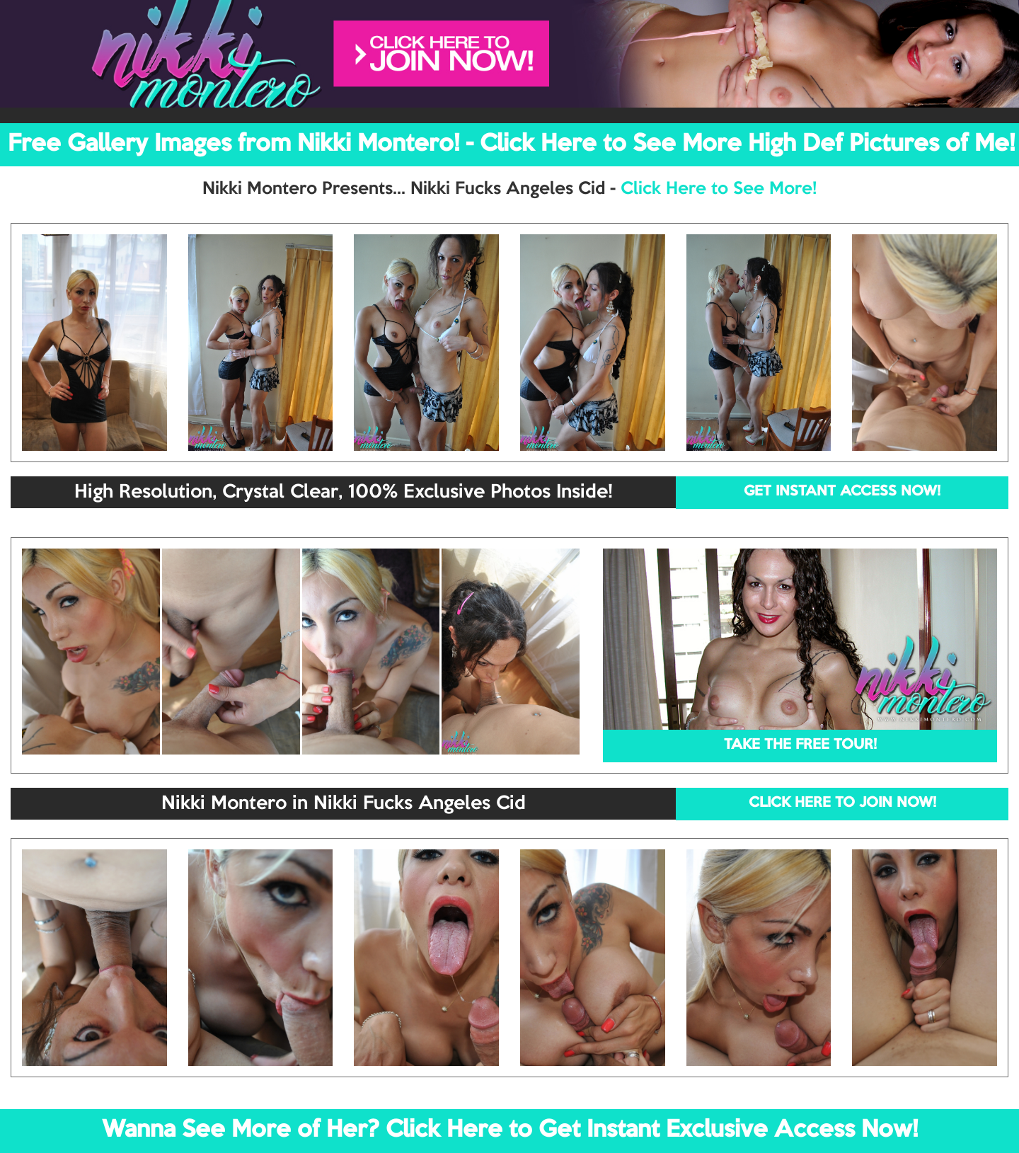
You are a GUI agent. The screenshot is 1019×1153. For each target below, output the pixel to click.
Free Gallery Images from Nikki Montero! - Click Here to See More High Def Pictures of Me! (511, 144)
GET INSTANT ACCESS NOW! (842, 492)
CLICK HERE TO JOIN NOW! (842, 803)
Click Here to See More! (719, 189)
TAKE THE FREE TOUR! (800, 745)
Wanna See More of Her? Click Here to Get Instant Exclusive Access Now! (510, 1130)
